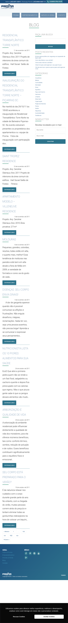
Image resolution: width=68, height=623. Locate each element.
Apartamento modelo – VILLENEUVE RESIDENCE (16, 214)
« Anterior (7, 574)
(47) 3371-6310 (15, 1)
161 (5, 578)
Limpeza (38, 102)
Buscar (50, 47)
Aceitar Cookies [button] (49, 616)
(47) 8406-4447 (38, 1)
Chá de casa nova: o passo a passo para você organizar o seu (50, 71)
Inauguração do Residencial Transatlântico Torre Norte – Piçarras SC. (19, 95)
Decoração (38, 89)
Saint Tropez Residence (16, 169)
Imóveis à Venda (51, 7)
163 (17, 578)
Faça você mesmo (41, 97)
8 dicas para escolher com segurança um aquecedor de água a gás (48, 57)
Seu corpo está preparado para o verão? (13, 514)
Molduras (13, 250)
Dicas (37, 92)
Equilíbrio (38, 94)
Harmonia (38, 99)
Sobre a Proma (7, 595)
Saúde (37, 114)
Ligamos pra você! (54, 1)
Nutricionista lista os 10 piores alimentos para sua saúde (17, 377)
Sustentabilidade (40, 120)
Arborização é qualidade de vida (15, 441)
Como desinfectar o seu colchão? (46, 61)
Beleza (37, 84)
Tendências (39, 122)
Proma (26, 7)
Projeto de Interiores (41, 109)
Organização (39, 107)
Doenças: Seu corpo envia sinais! (15, 306)
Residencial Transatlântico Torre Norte (19, 39)
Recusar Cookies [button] (19, 616)
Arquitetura (38, 81)
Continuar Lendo (10, 74)
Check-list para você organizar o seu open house (48, 67)
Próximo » (7, 582)
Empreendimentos (37, 7)
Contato (62, 7)
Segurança (38, 117)
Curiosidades (39, 86)
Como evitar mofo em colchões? (45, 64)
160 (24, 574)
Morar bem (38, 104)
